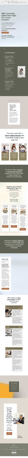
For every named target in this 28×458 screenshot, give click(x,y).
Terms (7, 451)
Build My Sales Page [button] (5, 227)
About (6, 1)
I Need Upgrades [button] (14, 227)
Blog (19, 2)
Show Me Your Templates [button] (23, 230)
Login (25, 2)
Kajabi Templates (12, 2)
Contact (22, 2)
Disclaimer (11, 451)
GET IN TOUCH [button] (5, 32)
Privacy (4, 451)
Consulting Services (16, 2)
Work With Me (8, 2)
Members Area (16, 451)
